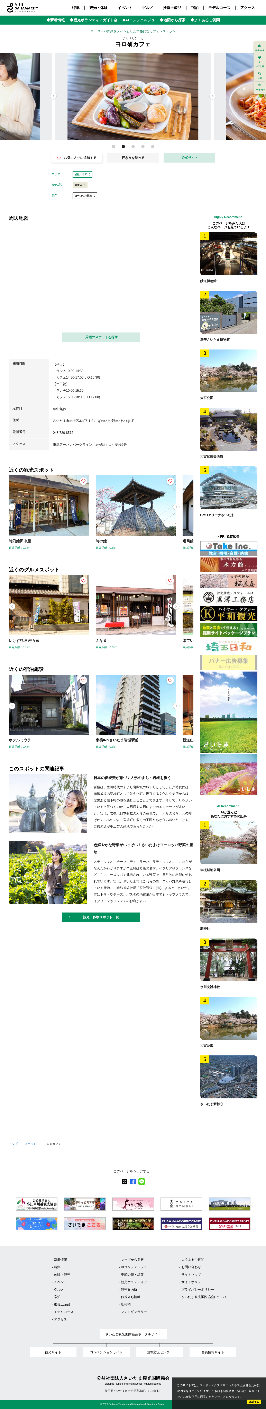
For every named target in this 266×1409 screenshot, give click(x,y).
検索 (260, 75)
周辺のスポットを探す (101, 337)
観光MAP (259, 48)
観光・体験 (98, 8)
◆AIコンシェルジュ (138, 20)
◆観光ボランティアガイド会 (94, 20)
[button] (212, 96)
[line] (141, 1181)
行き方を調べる (133, 157)
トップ (13, 1144)
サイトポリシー (192, 1282)
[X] (124, 1181)
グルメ (147, 8)
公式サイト (190, 157)
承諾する (254, 1401)
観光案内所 (129, 1289)
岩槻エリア (83, 174)
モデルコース (219, 8)
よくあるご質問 (192, 1259)
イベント (125, 8)
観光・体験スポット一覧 (94, 917)
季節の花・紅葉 (132, 1274)
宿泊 (195, 8)
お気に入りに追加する (77, 158)
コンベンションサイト (106, 1352)
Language (260, 87)
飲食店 (80, 185)
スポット (30, 1144)
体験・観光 (62, 1274)
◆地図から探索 (172, 20)
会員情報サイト (212, 1352)
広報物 (126, 1304)
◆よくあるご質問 (205, 20)
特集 (76, 8)
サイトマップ (191, 1274)
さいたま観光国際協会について (204, 1297)
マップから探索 (132, 1259)
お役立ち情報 (130, 1297)
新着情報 (60, 1259)
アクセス (247, 8)
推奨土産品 (172, 8)
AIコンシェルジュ (134, 1267)
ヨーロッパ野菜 (85, 195)
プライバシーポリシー (197, 1289)
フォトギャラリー (134, 1312)
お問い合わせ (191, 1267)
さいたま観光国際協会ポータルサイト (133, 1334)
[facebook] (133, 1181)
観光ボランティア (134, 1282)
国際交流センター (160, 1352)
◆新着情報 (55, 20)
